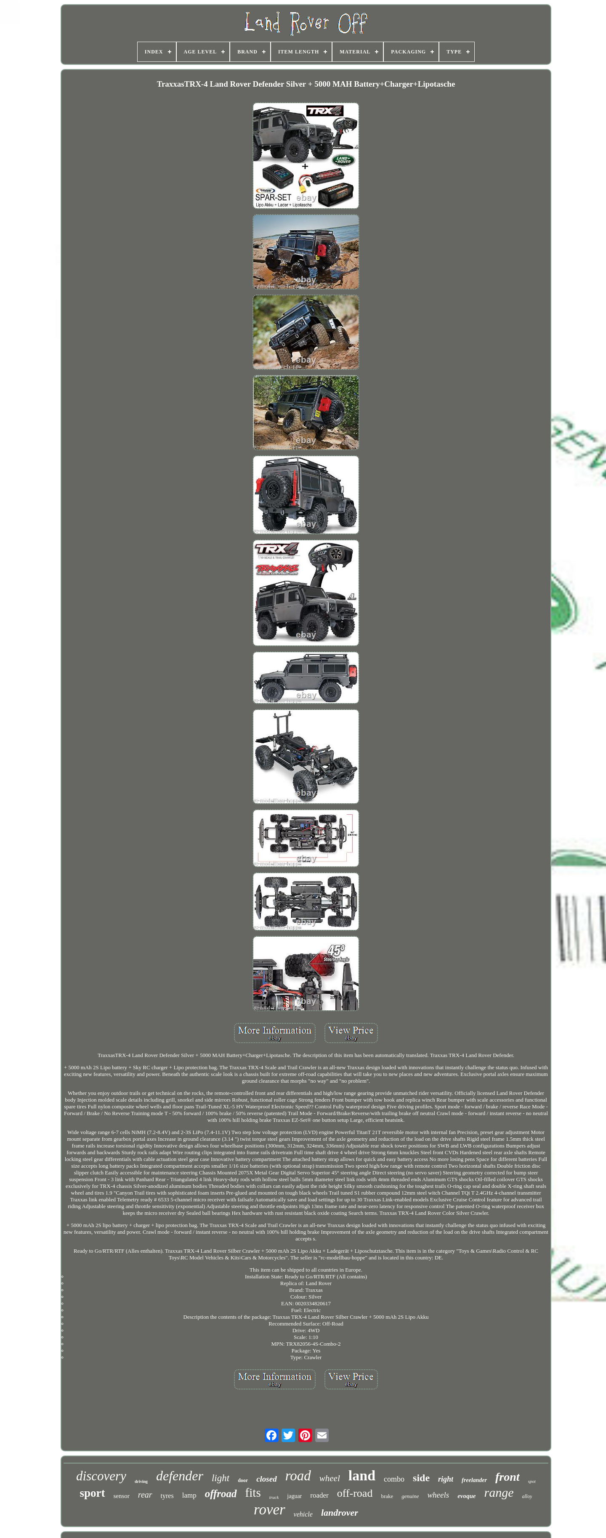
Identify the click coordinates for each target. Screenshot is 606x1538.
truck (274, 1497)
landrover (339, 1512)
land (361, 1475)
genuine (410, 1496)
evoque (466, 1496)
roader (319, 1495)
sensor (122, 1496)
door (243, 1480)
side (421, 1477)
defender (179, 1475)
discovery (101, 1476)
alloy (527, 1496)
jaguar (294, 1496)
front (507, 1476)
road (298, 1475)
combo (394, 1479)
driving (141, 1481)
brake (387, 1496)
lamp (189, 1495)
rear (145, 1494)
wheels (438, 1494)
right (445, 1479)
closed (266, 1478)
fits (253, 1492)
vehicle (303, 1514)
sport (92, 1493)
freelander (474, 1480)
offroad (221, 1493)
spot (532, 1481)
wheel (329, 1478)
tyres (167, 1495)
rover (269, 1509)
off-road (355, 1493)
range (498, 1492)
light (220, 1478)
